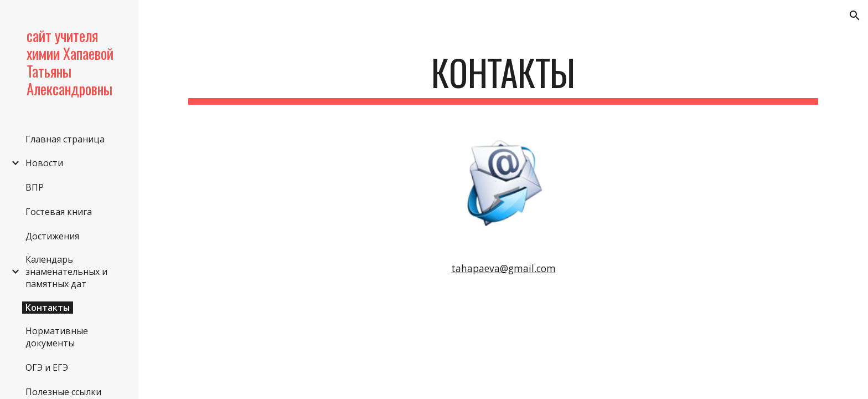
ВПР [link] (34, 187)
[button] (854, 15)
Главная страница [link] (65, 139)
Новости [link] (44, 163)
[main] (503, 78)
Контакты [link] (47, 307)
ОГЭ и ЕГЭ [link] (46, 367)
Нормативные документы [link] (56, 337)
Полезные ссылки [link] (63, 392)
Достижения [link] (52, 236)
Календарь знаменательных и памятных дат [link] (66, 271)
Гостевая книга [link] (58, 212)
